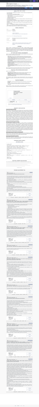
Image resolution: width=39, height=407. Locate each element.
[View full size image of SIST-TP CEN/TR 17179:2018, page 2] (10, 95)
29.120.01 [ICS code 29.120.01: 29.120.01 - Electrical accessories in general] (22, 394)
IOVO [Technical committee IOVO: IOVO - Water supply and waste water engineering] (28, 198)
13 (11, 105)
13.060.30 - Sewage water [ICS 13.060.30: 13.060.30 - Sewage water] (15, 33)
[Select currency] (30, 1)
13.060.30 (15, 105)
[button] (26, 8)
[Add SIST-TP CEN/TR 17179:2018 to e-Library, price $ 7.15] (28, 102)
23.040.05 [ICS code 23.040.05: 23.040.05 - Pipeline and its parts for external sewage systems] (20, 8)
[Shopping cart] (33, 1)
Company (18, 405)
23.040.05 (20, 105)
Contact (21, 405)
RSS (23, 405)
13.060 (13, 105)
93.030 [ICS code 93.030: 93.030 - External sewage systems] (26, 198)
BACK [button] (6, 8)
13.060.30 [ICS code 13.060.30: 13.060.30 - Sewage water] (17, 8)
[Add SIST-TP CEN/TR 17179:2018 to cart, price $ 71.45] (25, 100)
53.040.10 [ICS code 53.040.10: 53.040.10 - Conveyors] (21, 256)
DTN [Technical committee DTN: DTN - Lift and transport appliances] (26, 256)
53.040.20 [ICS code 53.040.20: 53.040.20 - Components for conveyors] (24, 256)
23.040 (18, 105)
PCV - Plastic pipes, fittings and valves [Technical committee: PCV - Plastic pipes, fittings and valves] (17, 36)
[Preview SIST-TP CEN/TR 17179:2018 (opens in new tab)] (13, 100)
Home (15, 405)
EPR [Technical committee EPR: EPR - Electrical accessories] (25, 394)
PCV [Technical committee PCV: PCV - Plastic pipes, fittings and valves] (22, 8)
